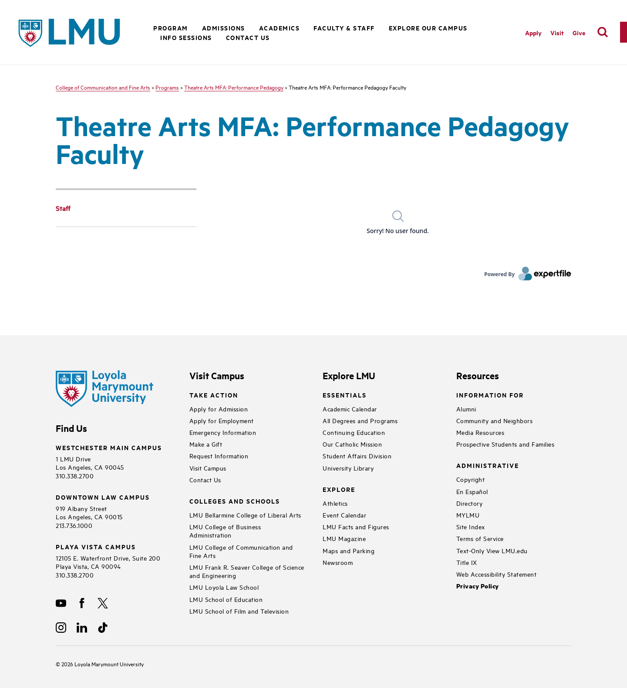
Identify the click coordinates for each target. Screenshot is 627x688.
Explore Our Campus (428, 27)
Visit (557, 32)
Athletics (335, 503)
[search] (602, 32)
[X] (102, 603)
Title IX (466, 562)
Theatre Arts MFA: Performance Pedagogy (233, 87)
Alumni (466, 408)
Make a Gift (205, 444)
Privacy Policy (477, 586)
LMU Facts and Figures (356, 526)
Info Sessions (186, 37)
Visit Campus (207, 468)
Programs (167, 87)
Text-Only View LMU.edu (492, 550)
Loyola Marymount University (102, 664)
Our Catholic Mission (352, 444)
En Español (472, 491)
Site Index (470, 526)
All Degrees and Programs (360, 420)
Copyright (470, 479)
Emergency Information (222, 432)
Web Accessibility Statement (496, 574)
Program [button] (170, 27)
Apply (533, 32)
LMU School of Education (226, 599)
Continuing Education (354, 432)
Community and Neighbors (494, 420)
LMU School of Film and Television (239, 611)
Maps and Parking (348, 550)
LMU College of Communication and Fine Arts (241, 551)
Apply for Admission (218, 408)
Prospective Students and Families (505, 444)
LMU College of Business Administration (225, 530)
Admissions (223, 27)
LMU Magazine (344, 538)
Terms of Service (480, 538)
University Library (348, 468)
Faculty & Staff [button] (344, 27)
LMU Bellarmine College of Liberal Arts (245, 515)
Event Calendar (344, 515)
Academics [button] (279, 27)
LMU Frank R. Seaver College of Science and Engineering (246, 571)
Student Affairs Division (357, 455)
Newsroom (338, 562)
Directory (469, 503)
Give (579, 32)
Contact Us (248, 37)
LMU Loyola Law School (224, 587)
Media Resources (480, 432)
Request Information (219, 455)
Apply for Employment (221, 420)
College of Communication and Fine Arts (103, 87)
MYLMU (468, 515)
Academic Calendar (350, 408)
